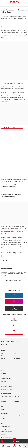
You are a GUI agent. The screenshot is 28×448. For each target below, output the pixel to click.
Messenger (3, 373)
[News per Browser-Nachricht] (14, 332)
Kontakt (2, 409)
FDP (22, 228)
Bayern (2, 353)
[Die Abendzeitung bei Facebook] (14, 295)
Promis (2, 361)
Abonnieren (3, 401)
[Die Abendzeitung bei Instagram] (14, 301)
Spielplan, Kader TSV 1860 (6, 389)
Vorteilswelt (3, 383)
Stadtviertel (3, 350)
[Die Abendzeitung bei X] (14, 308)
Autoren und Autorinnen (6, 396)
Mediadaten (16, 396)
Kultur (15, 353)
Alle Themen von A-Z (5, 368)
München (3, 347)
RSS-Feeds (3, 376)
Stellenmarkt (16, 368)
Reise (15, 355)
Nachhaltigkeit (17, 358)
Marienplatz (14, 35)
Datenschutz (3, 423)
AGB (2, 421)
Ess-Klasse (3, 381)
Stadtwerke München (10, 32)
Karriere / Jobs (4, 398)
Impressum (3, 418)
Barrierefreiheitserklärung (6, 426)
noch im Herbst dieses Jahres (13, 230)
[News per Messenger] (14, 319)
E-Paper (2, 406)
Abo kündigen (4, 429)
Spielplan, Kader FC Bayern (6, 386)
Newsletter (3, 370)
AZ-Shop (15, 398)
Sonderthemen (17, 404)
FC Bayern (3, 355)
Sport (15, 347)
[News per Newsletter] (14, 325)
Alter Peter (9, 252)
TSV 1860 (3, 358)
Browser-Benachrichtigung (6, 378)
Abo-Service (3, 404)
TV (14, 350)
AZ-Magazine (16, 401)
